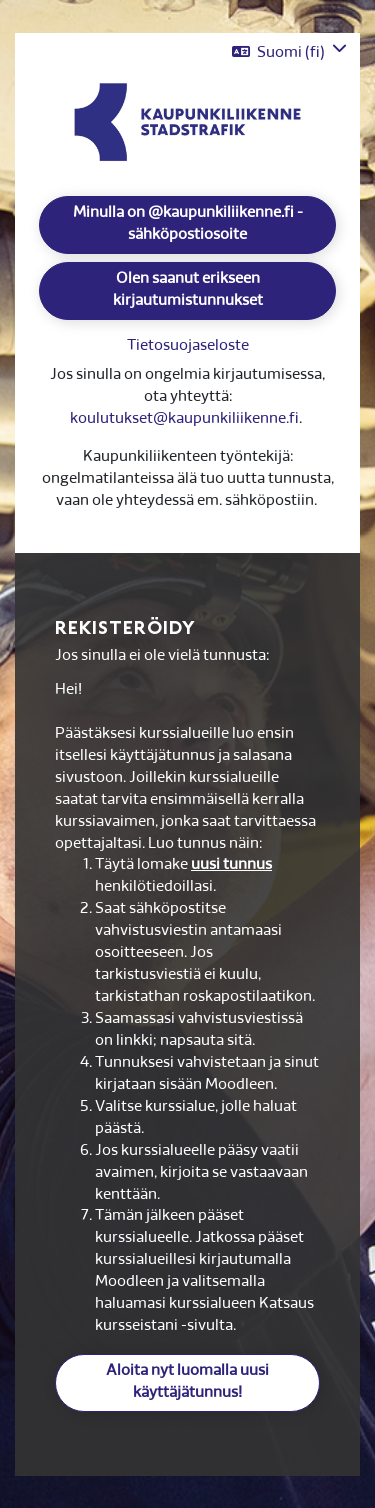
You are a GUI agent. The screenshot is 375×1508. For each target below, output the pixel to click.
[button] (289, 52)
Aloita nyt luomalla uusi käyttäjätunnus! (187, 1382)
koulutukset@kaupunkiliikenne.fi (184, 419)
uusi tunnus (231, 865)
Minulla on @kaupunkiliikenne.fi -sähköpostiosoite (188, 224)
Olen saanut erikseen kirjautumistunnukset (188, 290)
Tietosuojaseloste (188, 346)
